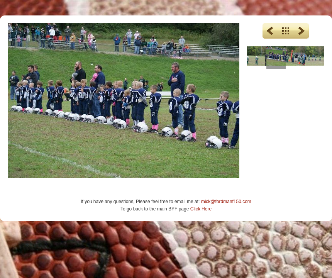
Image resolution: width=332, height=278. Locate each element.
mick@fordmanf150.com (226, 201)
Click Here (201, 209)
